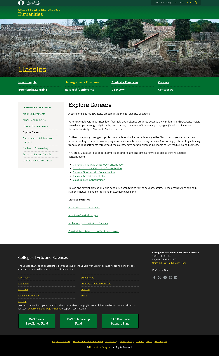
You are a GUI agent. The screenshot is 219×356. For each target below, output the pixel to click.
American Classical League (83, 215)
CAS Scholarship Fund (78, 321)
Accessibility (111, 341)
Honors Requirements (35, 126)
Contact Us (165, 90)
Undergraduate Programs (82, 82)
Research (23, 289)
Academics (23, 283)
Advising (22, 301)
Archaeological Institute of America (88, 223)
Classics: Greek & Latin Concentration (94, 172)
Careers (140, 341)
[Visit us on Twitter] (159, 278)
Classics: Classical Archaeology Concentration (99, 164)
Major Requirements (34, 114)
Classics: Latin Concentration (89, 180)
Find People (161, 341)
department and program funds (44, 308)
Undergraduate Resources (38, 160)
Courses (163, 82)
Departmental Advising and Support (38, 140)
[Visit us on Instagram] (170, 278)
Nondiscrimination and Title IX (88, 341)
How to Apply (27, 82)
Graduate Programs (124, 82)
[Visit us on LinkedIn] (175, 278)
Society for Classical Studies (84, 207)
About (84, 295)
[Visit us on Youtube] (165, 278)
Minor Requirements (34, 120)
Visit (175, 2)
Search (190, 2)
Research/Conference (79, 90)
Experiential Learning (32, 90)
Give (182, 2)
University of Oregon (99, 347)
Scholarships (87, 277)
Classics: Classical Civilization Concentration (97, 168)
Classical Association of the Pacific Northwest (93, 231)
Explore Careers (32, 132)
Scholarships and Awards (37, 154)
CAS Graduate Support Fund (120, 321)
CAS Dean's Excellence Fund (37, 321)
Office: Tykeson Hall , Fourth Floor (169, 263)
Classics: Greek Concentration (90, 176)
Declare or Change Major (36, 148)
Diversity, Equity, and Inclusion (96, 283)
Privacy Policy (127, 341)
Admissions (24, 277)
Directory (118, 90)
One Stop (159, 2)
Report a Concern (61, 341)
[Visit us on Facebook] (154, 278)
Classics (32, 69)
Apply (168, 2)
